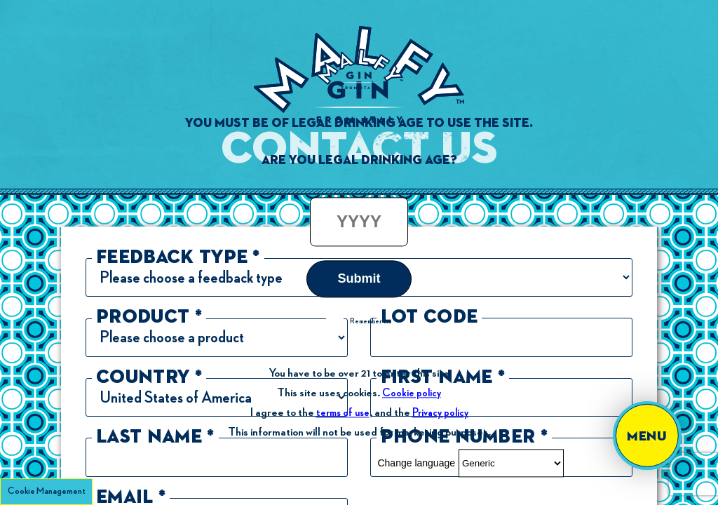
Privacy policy (440, 413)
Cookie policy (411, 393)
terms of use (343, 413)
